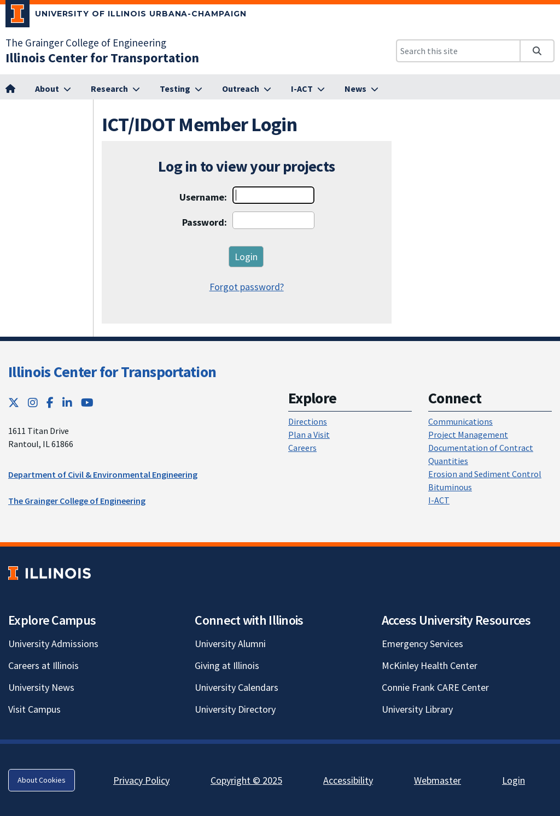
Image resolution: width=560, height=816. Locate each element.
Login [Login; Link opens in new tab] (513, 780)
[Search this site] (458, 50)
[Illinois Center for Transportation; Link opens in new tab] (102, 57)
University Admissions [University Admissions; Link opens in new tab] (53, 643)
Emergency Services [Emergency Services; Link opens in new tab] (422, 643)
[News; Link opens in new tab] (361, 89)
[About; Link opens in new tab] (53, 89)
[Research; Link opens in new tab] (115, 89)
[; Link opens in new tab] (10, 89)
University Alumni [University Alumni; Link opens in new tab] (230, 643)
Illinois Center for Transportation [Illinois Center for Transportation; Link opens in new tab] (112, 371)
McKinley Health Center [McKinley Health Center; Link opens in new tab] (429, 665)
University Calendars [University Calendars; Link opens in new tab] (236, 687)
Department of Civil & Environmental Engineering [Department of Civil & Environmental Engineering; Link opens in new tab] (102, 474)
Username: (203, 197)
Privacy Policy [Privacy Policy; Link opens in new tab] (141, 780)
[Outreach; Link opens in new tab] (247, 89)
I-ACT (439, 500)
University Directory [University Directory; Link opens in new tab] (235, 709)
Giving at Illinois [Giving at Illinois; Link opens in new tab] (227, 665)
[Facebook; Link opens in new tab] (50, 402)
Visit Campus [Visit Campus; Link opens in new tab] (34, 709)
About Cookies (42, 780)
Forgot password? (246, 286)
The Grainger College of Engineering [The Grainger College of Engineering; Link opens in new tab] (85, 42)
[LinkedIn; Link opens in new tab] (67, 402)
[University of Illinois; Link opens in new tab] (49, 573)
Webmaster (437, 780)
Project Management (468, 434)
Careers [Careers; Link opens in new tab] (302, 447)
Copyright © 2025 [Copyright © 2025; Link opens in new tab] (246, 780)
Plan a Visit (309, 434)
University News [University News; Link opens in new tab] (41, 687)
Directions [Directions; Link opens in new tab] (307, 421)
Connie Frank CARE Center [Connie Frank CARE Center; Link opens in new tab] (435, 687)
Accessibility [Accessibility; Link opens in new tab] (348, 780)
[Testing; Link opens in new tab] (181, 89)
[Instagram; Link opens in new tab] (33, 402)
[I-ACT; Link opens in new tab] (307, 89)
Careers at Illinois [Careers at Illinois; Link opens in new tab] (43, 665)
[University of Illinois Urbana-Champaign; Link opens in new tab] (126, 15)
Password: (204, 222)
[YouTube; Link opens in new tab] (87, 402)
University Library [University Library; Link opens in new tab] (417, 709)
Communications (460, 421)
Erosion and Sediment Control (484, 473)
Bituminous (450, 487)
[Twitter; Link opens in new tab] (13, 402)
